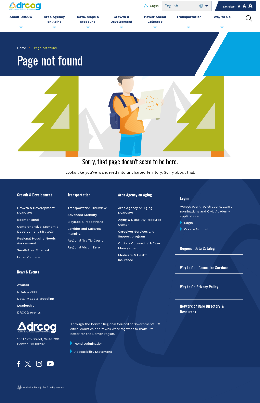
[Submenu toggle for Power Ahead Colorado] (155, 28)
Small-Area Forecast (33, 250)
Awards (23, 285)
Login (154, 6)
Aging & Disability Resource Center (139, 222)
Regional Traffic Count (85, 240)
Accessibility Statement (93, 352)
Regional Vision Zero (83, 247)
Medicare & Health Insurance (132, 257)
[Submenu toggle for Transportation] (188, 28)
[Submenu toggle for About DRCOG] (21, 28)
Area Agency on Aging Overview (135, 210)
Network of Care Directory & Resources (202, 309)
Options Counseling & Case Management (139, 245)
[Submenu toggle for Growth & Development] (121, 28)
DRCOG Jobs (27, 292)
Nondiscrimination (88, 344)
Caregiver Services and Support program (136, 234)
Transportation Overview (87, 208)
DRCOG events (29, 313)
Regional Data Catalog (197, 248)
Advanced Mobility (82, 215)
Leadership (26, 306)
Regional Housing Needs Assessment (36, 240)
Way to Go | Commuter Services (204, 267)
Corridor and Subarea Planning (84, 231)
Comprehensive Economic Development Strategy (37, 229)
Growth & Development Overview (36, 210)
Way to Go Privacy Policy (199, 287)
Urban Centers (28, 257)
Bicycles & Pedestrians (85, 222)
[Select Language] (186, 6)
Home (21, 48)
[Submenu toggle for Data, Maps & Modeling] (88, 28)
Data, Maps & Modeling (35, 299)
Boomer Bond (28, 220)
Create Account (196, 229)
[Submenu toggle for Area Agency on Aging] (54, 28)
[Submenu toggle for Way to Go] (222, 28)
